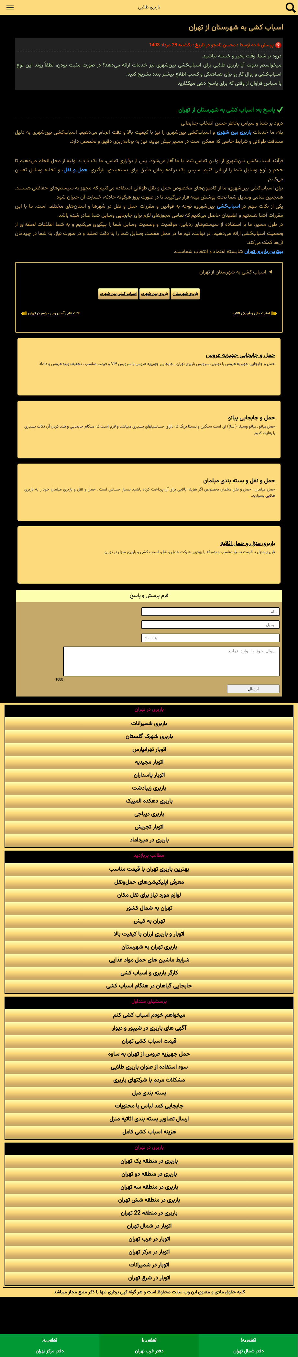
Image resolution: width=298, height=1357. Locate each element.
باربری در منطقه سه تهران (149, 1187)
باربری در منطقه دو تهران (149, 1174)
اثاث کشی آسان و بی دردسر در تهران (54, 313)
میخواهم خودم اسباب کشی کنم (149, 1015)
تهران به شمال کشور (149, 908)
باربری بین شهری (234, 132)
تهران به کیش (149, 921)
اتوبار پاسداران (149, 775)
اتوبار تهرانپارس (149, 749)
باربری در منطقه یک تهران (149, 1161)
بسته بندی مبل (149, 1093)
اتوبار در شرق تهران (149, 1278)
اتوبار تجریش (149, 827)
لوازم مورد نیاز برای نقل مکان (149, 895)
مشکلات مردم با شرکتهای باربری (149, 1080)
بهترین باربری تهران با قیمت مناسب (149, 869)
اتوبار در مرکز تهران (149, 1252)
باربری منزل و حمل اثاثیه (247, 543)
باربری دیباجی (149, 814)
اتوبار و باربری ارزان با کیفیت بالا (149, 934)
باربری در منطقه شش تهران (149, 1200)
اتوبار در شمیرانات (149, 1265)
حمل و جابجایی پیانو (251, 418)
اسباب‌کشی (228, 206)
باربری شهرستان (185, 294)
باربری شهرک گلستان (149, 736)
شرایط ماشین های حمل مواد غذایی (149, 960)
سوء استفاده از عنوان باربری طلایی (149, 1067)
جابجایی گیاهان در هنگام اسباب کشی (149, 986)
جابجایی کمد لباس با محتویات (149, 1106)
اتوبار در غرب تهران (149, 1239)
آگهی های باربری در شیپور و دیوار (149, 1028)
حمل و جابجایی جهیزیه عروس (240, 355)
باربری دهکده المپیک (149, 801)
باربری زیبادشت (149, 788)
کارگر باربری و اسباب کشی (149, 973)
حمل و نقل (75, 170)
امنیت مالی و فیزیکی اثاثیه (251, 313)
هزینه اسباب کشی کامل (149, 1132)
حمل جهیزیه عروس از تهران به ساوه (149, 1054)
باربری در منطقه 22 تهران (149, 1213)
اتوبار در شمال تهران (149, 1226)
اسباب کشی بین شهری (118, 294)
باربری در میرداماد (149, 840)
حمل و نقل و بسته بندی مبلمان (239, 481)
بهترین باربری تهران (263, 252)
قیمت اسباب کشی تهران (149, 1041)
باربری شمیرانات (149, 723)
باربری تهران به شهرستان (149, 947)
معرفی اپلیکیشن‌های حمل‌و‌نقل (149, 882)
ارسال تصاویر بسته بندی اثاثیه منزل (149, 1119)
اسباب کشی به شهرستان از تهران (232, 272)
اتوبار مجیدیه (149, 762)
